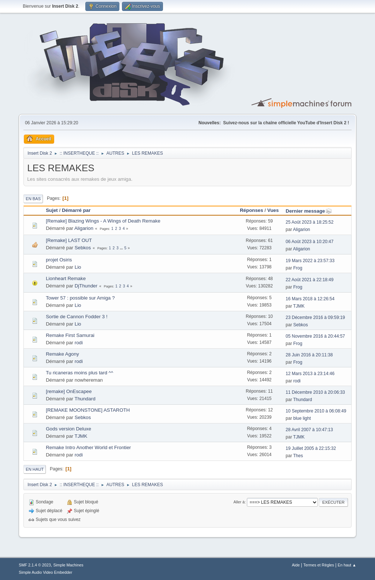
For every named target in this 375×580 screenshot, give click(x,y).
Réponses (251, 210)
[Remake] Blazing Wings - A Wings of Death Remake (103, 221)
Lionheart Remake (66, 278)
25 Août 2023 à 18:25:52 (310, 222)
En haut (35, 469)
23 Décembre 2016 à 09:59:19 (315, 317)
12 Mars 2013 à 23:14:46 (310, 373)
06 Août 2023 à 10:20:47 (310, 241)
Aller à (239, 502)
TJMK (299, 306)
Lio (78, 267)
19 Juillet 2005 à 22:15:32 (311, 448)
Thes (298, 455)
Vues (273, 210)
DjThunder (86, 286)
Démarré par (76, 210)
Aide (296, 565)
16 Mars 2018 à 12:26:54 (310, 298)
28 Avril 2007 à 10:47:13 (309, 429)
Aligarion (83, 228)
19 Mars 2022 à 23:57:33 (310, 260)
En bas (33, 199)
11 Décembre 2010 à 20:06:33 (315, 392)
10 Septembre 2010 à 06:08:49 (316, 411)
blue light (302, 418)
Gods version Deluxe (68, 429)
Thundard (84, 398)
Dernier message (308, 211)
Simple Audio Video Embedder (45, 572)
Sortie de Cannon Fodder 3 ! (76, 316)
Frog (297, 268)
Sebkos (83, 247)
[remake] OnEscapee (69, 391)
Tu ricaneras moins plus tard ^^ (79, 372)
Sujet (52, 210)
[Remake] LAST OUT (69, 240)
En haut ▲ (347, 565)
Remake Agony (62, 354)
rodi (79, 342)
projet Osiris (59, 260)
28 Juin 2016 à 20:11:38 (309, 354)
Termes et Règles (318, 565)
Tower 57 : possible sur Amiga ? (80, 298)
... (122, 248)
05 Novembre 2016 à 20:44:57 (315, 336)
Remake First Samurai (70, 335)
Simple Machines (68, 565)
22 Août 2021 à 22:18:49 (310, 279)
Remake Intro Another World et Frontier (88, 447)
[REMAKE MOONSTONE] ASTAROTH (88, 410)
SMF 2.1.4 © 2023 (35, 565)
